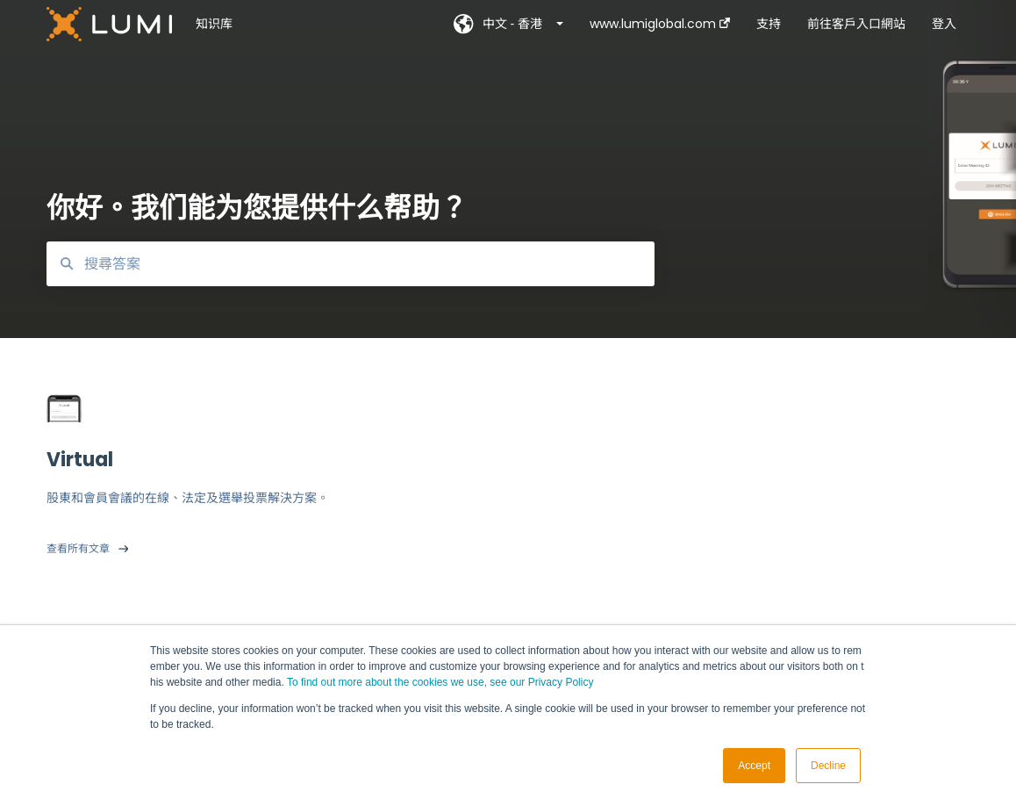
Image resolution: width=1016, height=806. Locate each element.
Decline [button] (828, 765)
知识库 (214, 23)
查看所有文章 (78, 548)
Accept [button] (754, 765)
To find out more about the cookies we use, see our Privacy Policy (440, 682)
